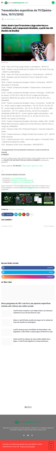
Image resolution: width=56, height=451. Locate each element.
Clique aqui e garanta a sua (32, 166)
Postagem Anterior (7, 226)
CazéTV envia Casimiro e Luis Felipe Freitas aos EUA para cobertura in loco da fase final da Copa (32, 312)
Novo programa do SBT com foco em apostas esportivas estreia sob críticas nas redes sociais (26, 304)
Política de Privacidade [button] (27, 446)
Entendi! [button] (51, 445)
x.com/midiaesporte (18, 178)
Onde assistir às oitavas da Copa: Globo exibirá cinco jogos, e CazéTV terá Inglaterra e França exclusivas (31, 340)
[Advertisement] (28, 247)
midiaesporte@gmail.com (29, 188)
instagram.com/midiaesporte (22, 182)
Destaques (12, 209)
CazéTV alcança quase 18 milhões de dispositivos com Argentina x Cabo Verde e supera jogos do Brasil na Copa (33, 330)
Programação (20, 209)
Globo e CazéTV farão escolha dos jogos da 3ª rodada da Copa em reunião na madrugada (33, 321)
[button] (2, 2)
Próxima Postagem (48, 226)
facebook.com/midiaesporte (21, 180)
